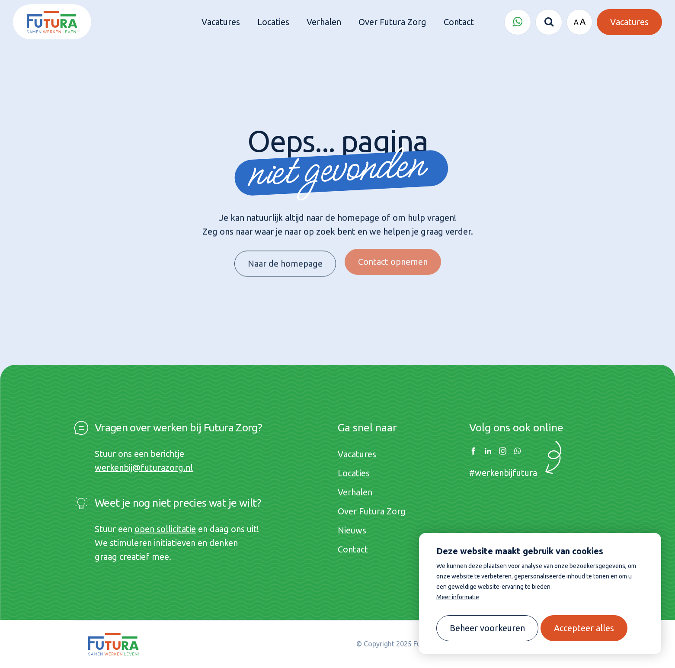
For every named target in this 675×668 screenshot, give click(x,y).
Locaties (354, 473)
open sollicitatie (165, 529)
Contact (353, 549)
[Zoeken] (548, 22)
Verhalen (355, 492)
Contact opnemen (393, 257)
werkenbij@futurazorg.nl (144, 467)
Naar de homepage (285, 261)
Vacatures (357, 454)
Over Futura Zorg (372, 511)
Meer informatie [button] (457, 597)
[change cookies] (487, 628)
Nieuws (352, 530)
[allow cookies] (584, 628)
